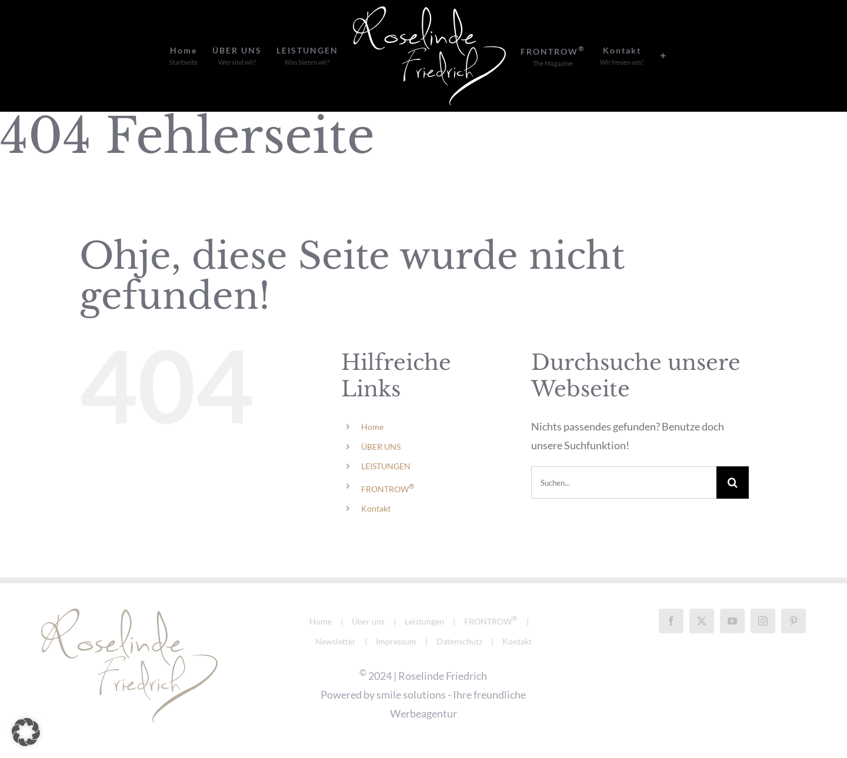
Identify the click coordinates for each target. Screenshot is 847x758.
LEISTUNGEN (386, 466)
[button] (26, 732)
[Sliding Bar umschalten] (663, 56)
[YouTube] (732, 621)
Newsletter (335, 641)
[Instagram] (763, 621)
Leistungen (424, 621)
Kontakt (376, 508)
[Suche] (732, 482)
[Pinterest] (793, 621)
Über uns (368, 621)
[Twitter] (701, 621)
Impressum (396, 641)
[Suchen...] (623, 482)
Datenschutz (459, 641)
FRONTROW (388, 489)
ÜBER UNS (381, 447)
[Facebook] (671, 621)
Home (372, 427)
